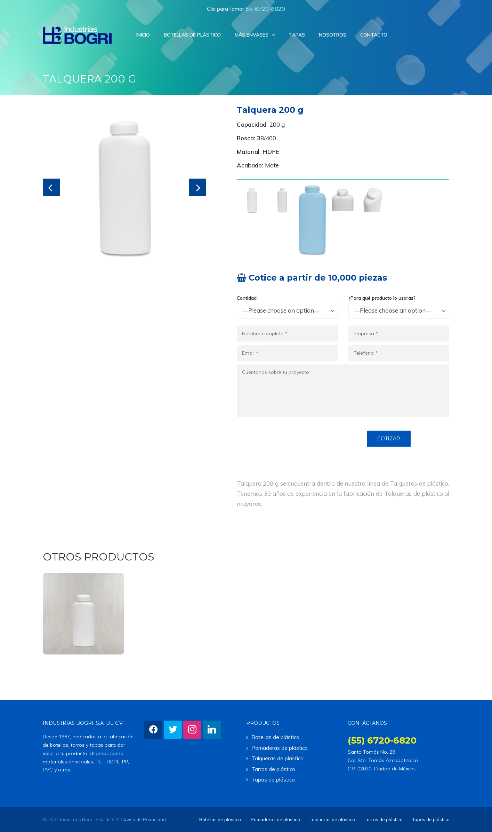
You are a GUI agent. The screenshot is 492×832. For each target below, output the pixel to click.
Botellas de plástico (275, 737)
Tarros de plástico (273, 769)
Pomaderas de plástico (279, 748)
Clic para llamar (246, 8)
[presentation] (289, 444)
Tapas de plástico (273, 779)
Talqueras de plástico (277, 758)
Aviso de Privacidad (144, 819)
